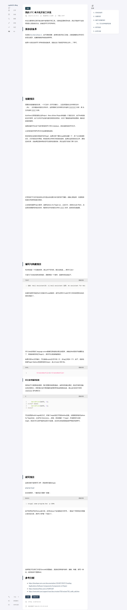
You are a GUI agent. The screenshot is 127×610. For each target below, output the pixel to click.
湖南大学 (35, 597)
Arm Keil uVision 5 (36, 35)
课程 (28, 8)
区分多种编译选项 (105, 23)
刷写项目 (98, 27)
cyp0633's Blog (13, 5)
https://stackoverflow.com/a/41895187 (42, 589)
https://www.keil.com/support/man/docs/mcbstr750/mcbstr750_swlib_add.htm (55, 591)
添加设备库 (98, 12)
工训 (28, 597)
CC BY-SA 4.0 (37, 602)
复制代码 (81, 280)
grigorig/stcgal (30, 488)
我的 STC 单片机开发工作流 (38, 12)
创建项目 (98, 16)
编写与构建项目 (100, 20)
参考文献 (98, 31)
